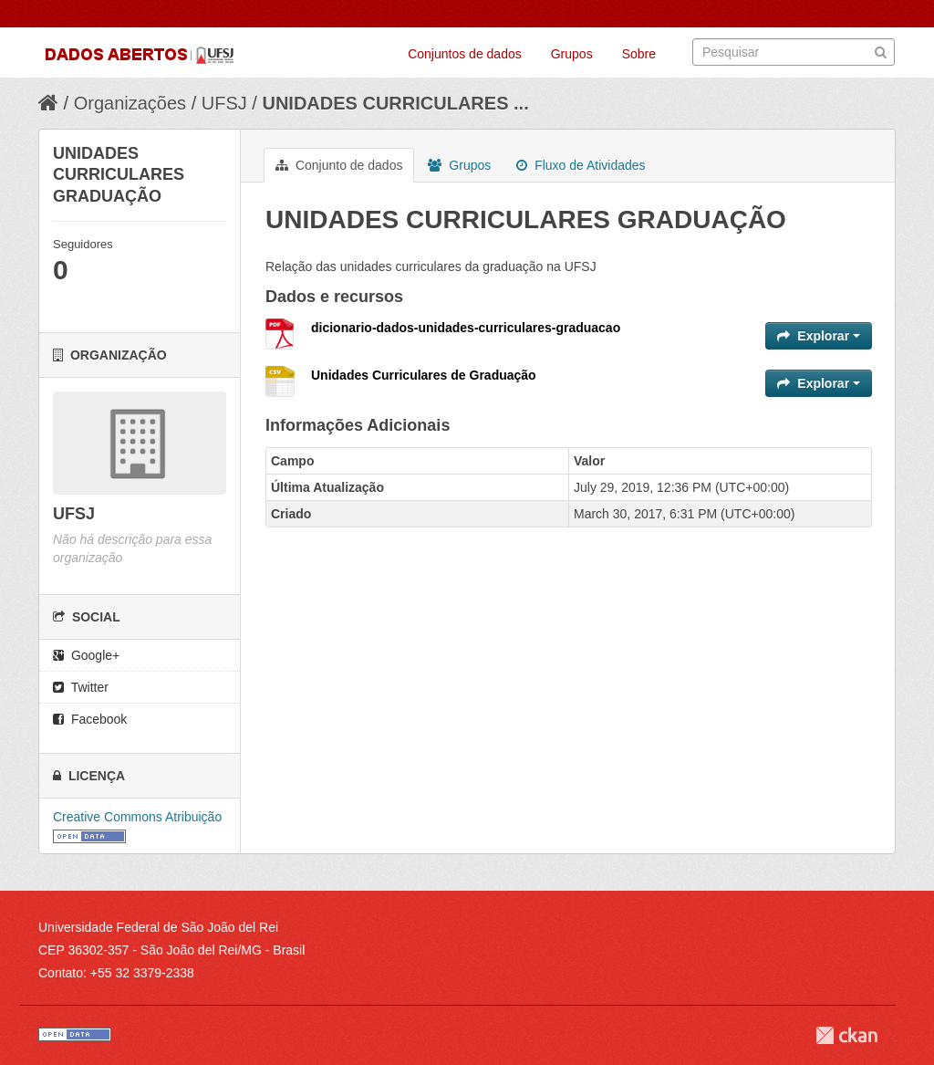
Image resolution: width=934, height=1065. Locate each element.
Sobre (639, 54)
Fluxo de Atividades (580, 165)
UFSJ (224, 103)
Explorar (818, 336)
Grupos (572, 54)
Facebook (90, 719)
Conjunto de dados (338, 165)
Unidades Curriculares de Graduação (423, 375)
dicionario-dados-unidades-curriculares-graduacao (465, 327)
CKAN (846, 1035)
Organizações (130, 103)
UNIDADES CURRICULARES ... (395, 103)
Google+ (86, 655)
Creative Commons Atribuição (137, 816)
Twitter (81, 687)
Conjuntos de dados (465, 54)
